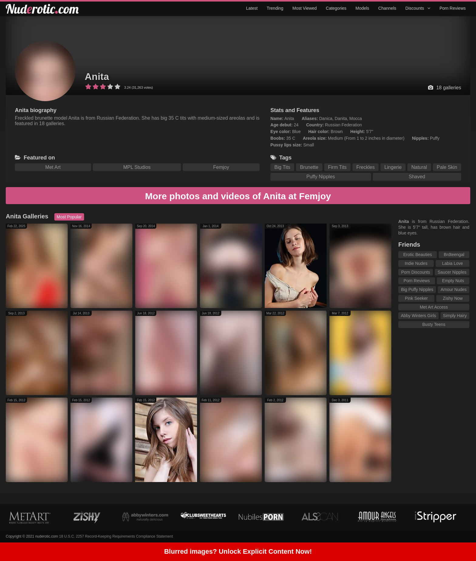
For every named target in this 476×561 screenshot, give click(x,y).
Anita (97, 76)
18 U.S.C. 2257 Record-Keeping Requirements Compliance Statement (116, 536)
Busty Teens (433, 324)
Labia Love (452, 263)
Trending (275, 8)
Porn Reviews (453, 8)
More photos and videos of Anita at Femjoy (238, 196)
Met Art (53, 167)
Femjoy (221, 167)
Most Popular (69, 216)
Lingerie (393, 167)
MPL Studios (137, 167)
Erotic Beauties (417, 254)
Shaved (417, 176)
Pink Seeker (416, 298)
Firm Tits (337, 167)
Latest (251, 8)
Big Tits (282, 167)
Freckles (365, 167)
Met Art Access (434, 307)
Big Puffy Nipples (417, 289)
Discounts (417, 8)
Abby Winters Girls (418, 315)
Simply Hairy (455, 315)
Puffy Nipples (320, 176)
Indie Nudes (416, 263)
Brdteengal (454, 254)
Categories (336, 8)
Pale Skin (447, 167)
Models (362, 8)
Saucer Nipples (452, 272)
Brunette (309, 167)
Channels (387, 8)
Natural (419, 167)
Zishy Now (453, 298)
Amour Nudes (453, 289)
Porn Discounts (415, 272)
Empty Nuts (453, 280)
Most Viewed (304, 8)
